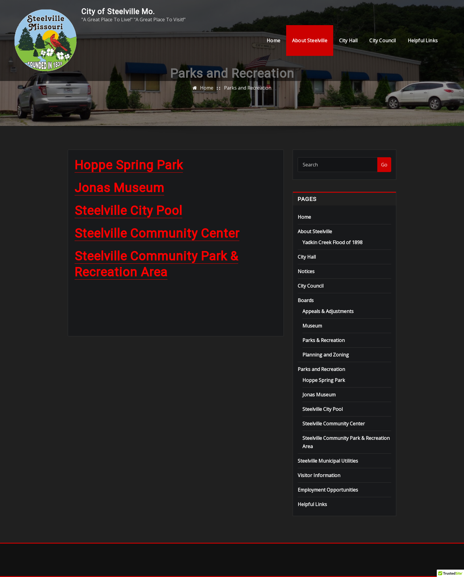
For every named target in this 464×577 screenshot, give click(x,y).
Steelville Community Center (157, 233)
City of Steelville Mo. (118, 11)
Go (384, 164)
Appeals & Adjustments (328, 311)
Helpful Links (423, 40)
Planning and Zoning (325, 354)
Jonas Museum (119, 188)
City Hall (348, 40)
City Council (382, 40)
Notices (306, 271)
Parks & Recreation (323, 340)
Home (273, 40)
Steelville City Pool (128, 210)
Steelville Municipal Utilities (328, 461)
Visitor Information (319, 475)
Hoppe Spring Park (129, 165)
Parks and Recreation (247, 88)
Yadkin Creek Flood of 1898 (332, 242)
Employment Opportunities (328, 490)
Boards (306, 300)
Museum (312, 325)
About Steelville (309, 40)
